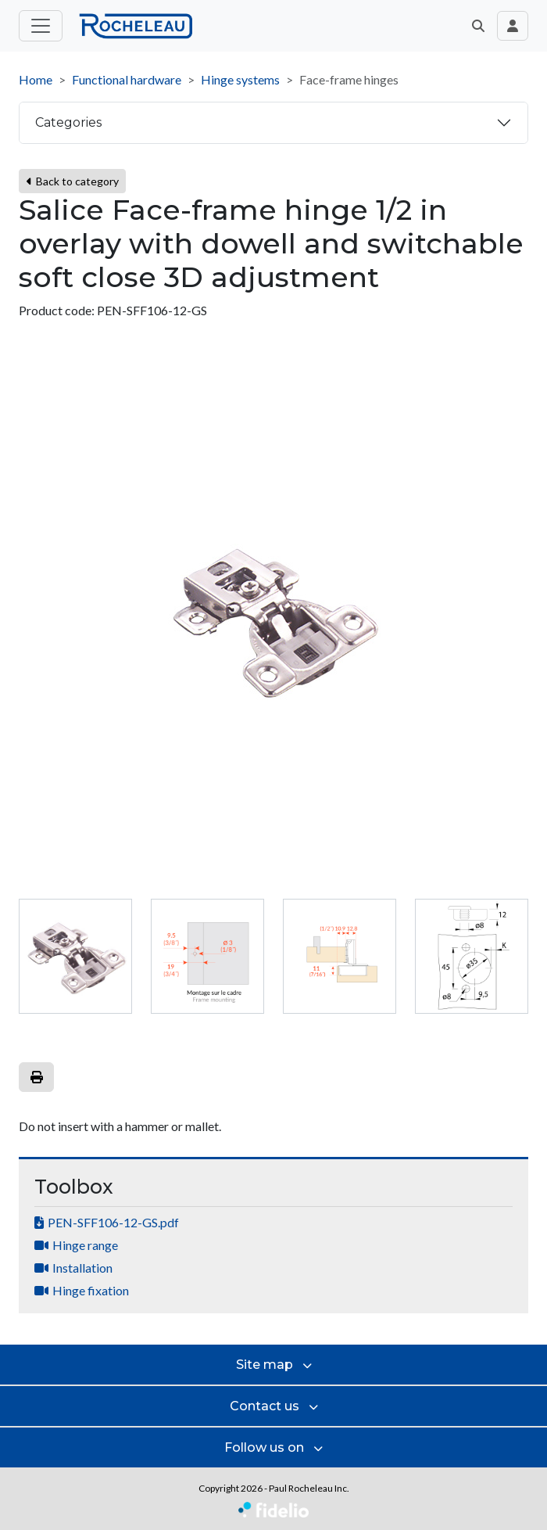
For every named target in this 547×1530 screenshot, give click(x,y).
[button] (478, 26)
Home (35, 79)
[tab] (75, 956)
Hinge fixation (90, 1290)
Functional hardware (126, 79)
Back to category (72, 181)
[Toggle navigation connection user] (512, 26)
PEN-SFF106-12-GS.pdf (113, 1222)
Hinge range (85, 1244)
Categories (68, 122)
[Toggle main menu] (41, 25)
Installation (82, 1267)
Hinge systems (240, 79)
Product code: (57, 310)
